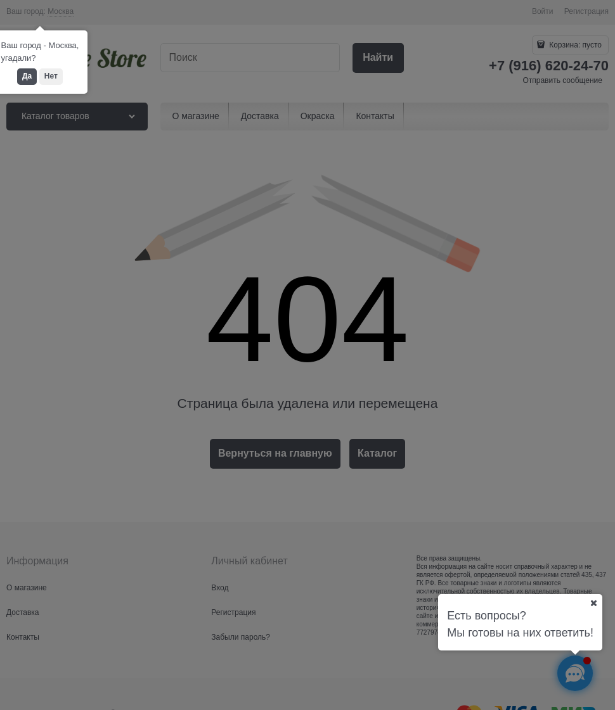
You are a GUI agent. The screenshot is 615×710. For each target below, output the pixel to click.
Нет (51, 76)
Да (27, 76)
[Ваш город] (593, 603)
